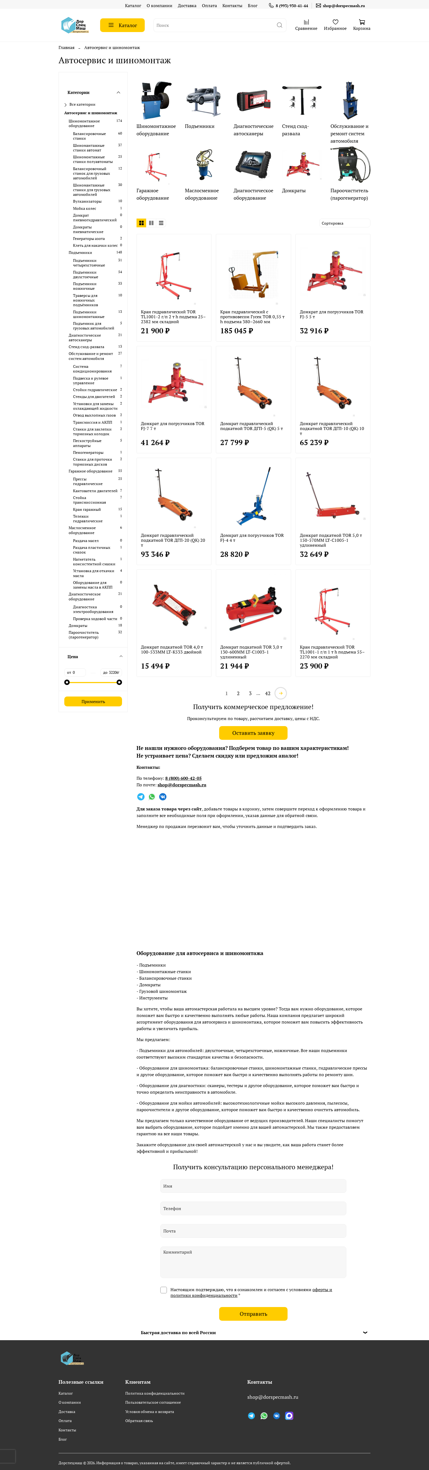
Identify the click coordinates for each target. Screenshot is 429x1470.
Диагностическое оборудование (85, 596)
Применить (93, 701)
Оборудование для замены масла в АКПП (92, 585)
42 (268, 693)
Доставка (187, 5)
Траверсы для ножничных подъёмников (85, 300)
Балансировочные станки (89, 136)
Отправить (253, 1313)
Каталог (133, 5)
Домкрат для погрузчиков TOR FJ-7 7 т (172, 425)
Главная (66, 47)
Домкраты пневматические (88, 229)
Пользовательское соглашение (153, 1402)
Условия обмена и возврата (149, 1411)
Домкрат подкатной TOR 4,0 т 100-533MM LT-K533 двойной (172, 649)
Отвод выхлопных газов (94, 415)
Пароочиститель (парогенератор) (84, 635)
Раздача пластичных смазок (91, 550)
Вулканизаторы (87, 201)
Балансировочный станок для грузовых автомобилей (91, 173)
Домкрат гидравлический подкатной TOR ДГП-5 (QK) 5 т (251, 425)
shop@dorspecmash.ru (340, 5)
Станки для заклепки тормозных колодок (92, 431)
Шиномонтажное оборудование (84, 123)
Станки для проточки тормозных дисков (92, 461)
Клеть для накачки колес (95, 245)
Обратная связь (139, 1420)
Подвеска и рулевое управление (90, 380)
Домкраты (78, 625)
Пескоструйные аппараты (87, 443)
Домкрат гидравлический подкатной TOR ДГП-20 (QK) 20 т (173, 540)
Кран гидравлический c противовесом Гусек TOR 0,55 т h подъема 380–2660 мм (252, 317)
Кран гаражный (87, 509)
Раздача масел (86, 540)
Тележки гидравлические (88, 518)
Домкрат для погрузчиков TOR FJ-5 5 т (331, 314)
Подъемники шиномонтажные (89, 314)
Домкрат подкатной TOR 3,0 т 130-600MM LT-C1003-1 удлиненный (251, 652)
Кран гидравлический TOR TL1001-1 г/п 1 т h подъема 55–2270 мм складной (332, 652)
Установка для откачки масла (93, 573)
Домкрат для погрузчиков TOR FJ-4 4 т (252, 537)
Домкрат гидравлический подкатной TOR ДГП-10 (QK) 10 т (332, 428)
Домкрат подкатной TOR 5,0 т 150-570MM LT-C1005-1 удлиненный (331, 540)
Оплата (209, 5)
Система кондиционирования (92, 369)
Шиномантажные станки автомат (89, 148)
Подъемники (80, 252)
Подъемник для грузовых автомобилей (93, 326)
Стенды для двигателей (94, 396)
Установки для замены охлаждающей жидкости (95, 406)
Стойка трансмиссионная (89, 500)
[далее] (280, 693)
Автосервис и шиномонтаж (90, 112)
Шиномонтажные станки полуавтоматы (93, 159)
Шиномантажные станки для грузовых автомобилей (91, 190)
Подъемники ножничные (85, 286)
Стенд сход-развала (86, 346)
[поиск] (279, 25)
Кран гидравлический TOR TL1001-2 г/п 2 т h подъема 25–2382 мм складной (173, 317)
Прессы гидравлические (88, 481)
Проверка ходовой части (95, 618)
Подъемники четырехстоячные (89, 263)
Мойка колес (84, 208)
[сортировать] (344, 223)
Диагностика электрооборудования (93, 609)
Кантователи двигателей (95, 490)
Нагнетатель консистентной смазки (94, 561)
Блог (252, 5)
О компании (159, 5)
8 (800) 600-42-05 (183, 778)
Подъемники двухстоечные (85, 274)
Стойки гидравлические (95, 389)
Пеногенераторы (88, 452)
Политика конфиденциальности (155, 1393)
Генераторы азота (89, 238)
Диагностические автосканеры (85, 337)
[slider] (67, 682)
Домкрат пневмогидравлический (95, 217)
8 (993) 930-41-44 (288, 5)
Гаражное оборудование (90, 471)
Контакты (232, 5)
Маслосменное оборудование (82, 530)
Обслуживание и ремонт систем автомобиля (91, 356)
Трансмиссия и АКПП (92, 422)
